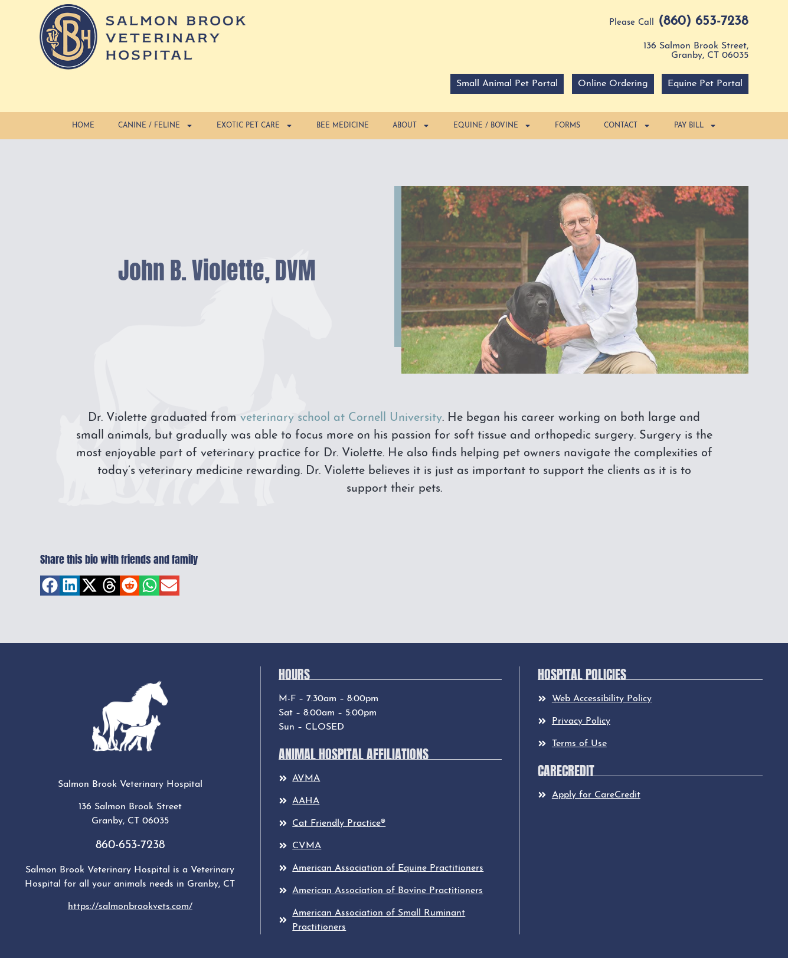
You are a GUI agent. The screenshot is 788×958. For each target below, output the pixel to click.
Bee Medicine (342, 125)
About (411, 125)
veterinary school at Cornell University (341, 418)
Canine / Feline (155, 125)
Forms (567, 125)
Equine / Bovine (492, 125)
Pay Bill (695, 125)
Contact (627, 125)
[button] (143, 36)
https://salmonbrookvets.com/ (130, 906)
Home (83, 125)
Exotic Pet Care (255, 125)
